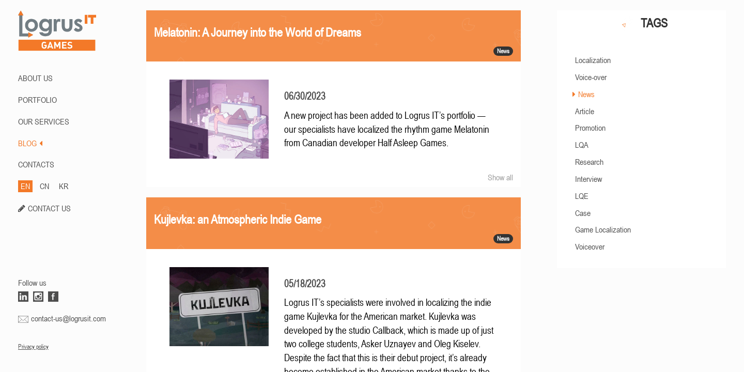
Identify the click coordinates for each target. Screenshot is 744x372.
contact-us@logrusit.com (68, 318)
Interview (588, 178)
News (586, 94)
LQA (581, 144)
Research (589, 161)
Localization (593, 60)
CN (44, 186)
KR (63, 186)
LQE (581, 195)
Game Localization (603, 229)
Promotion (590, 127)
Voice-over (591, 77)
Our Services (43, 121)
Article (584, 111)
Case (583, 213)
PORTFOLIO (37, 99)
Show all (500, 177)
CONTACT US (49, 208)
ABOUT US (35, 78)
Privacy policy (33, 346)
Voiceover (590, 246)
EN (25, 186)
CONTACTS (36, 164)
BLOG (30, 143)
